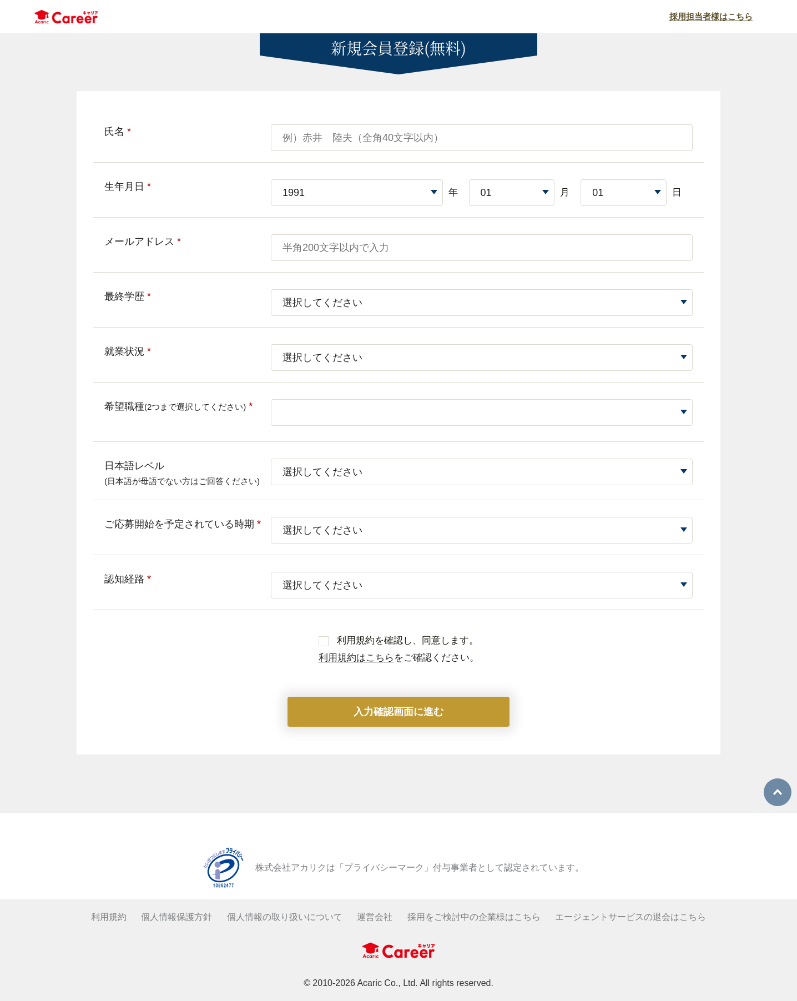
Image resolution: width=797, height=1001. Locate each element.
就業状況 (127, 351)
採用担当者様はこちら (711, 16)
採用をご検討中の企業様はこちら (474, 917)
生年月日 (127, 186)
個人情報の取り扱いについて (284, 917)
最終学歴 (127, 296)
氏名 (117, 131)
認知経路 (127, 579)
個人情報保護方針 (176, 917)
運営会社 (374, 917)
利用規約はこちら (356, 657)
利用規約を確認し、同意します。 (398, 640)
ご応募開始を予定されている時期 (182, 524)
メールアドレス (142, 241)
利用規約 (109, 917)
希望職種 (178, 406)
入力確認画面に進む (398, 711)
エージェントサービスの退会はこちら (630, 917)
